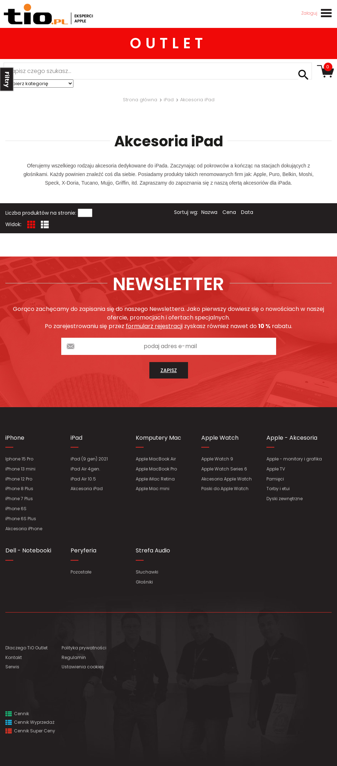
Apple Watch (220, 438)
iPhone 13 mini (20, 469)
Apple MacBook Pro (156, 469)
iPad (76, 438)
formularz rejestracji (154, 326)
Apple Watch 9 (217, 459)
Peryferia (83, 550)
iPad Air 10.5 (83, 479)
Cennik (17, 714)
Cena (229, 212)
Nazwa (209, 212)
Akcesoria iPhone (23, 529)
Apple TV (275, 469)
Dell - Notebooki (28, 550)
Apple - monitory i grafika (294, 459)
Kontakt (13, 657)
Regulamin (74, 657)
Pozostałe (81, 572)
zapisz (168, 370)
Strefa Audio (153, 550)
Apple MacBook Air (156, 459)
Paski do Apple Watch (225, 489)
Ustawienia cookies (83, 667)
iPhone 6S (16, 509)
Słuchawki (147, 572)
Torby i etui (278, 489)
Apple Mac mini (152, 489)
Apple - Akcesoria (291, 438)
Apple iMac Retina (155, 479)
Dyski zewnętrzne (284, 499)
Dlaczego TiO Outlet (26, 648)
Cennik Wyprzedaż (29, 722)
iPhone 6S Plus (20, 519)
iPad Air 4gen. (85, 469)
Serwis (12, 667)
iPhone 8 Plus (19, 489)
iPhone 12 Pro (18, 479)
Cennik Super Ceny (30, 731)
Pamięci (275, 479)
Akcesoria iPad (87, 489)
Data (247, 212)
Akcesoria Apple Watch (226, 479)
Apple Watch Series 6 (224, 469)
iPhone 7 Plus (19, 499)
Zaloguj (309, 13)
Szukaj (303, 74)
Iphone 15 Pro (19, 459)
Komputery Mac (158, 438)
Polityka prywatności (84, 648)
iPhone (14, 438)
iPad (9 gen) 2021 (89, 459)
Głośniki (144, 582)
